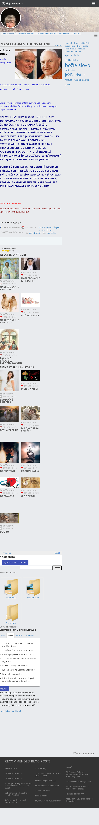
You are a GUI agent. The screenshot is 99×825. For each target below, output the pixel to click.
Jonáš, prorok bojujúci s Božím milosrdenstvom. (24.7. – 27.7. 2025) (18, 785)
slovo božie (50, 233)
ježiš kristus (70, 48)
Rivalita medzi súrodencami (47, 786)
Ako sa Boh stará (42, 791)
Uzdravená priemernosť (45, 781)
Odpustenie (7, 471)
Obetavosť (7, 496)
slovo (81, 51)
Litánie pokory (41, 796)
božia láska (85, 43)
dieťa (85, 46)
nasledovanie (35, 233)
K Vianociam (29, 389)
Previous (7, 553)
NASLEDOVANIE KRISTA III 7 (9, 288)
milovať (81, 48)
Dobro (4, 531)
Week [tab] (10, 635)
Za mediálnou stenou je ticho (78, 781)
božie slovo (47, 227)
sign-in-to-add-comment (15, 562)
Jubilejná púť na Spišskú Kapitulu (17, 669)
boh (51, 230)
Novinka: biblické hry (75, 794)
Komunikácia (30, 471)
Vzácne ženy (40, 768)
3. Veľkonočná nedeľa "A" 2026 (16, 650)
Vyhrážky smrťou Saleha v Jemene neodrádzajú (77, 787)
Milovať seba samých (30, 429)
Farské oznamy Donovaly (13, 665)
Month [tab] (19, 635)
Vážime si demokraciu (14, 773)
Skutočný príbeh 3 (6, 401)
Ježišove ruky (11, 768)
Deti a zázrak (9, 430)
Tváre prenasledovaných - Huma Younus (16, 801)
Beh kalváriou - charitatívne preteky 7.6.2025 (17, 794)
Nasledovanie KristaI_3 (9, 321)
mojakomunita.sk (11, 711)
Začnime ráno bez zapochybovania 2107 (11, 362)
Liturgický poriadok (11, 674)
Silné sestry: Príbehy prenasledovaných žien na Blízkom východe (77, 774)
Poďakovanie (30, 315)
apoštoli (68, 43)
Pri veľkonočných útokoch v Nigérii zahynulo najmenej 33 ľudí (18, 679)
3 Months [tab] (30, 635)
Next (57, 553)
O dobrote (28, 496)
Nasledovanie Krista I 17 (30, 279)
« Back (58, 45)
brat (79, 46)
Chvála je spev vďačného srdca (16, 654)
